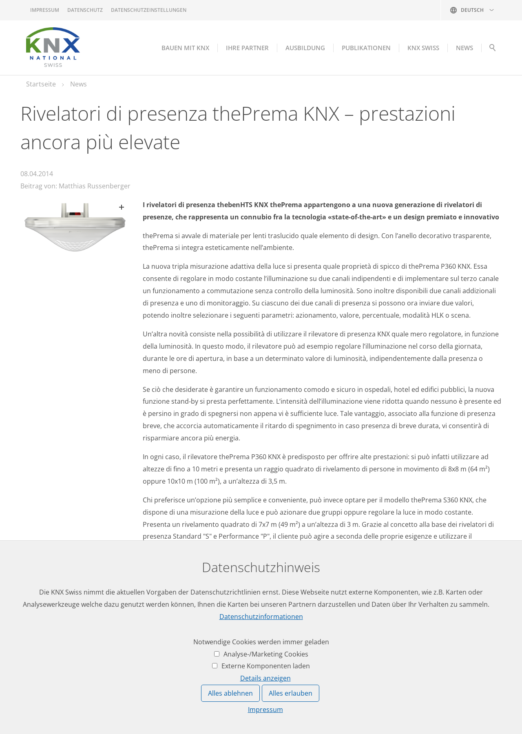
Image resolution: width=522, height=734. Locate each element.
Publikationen (366, 48)
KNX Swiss (423, 48)
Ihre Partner (247, 48)
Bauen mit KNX (185, 48)
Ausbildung (305, 48)
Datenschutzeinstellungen (148, 10)
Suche (492, 50)
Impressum (44, 10)
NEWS (464, 48)
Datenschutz (85, 10)
